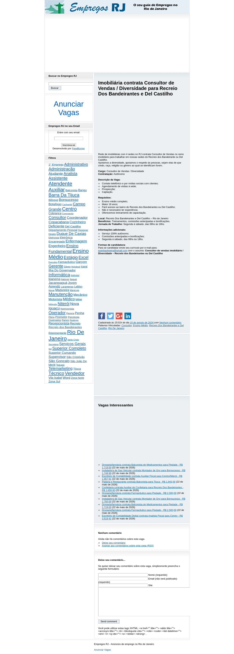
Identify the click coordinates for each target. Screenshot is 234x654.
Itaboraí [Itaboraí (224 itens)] (65, 279)
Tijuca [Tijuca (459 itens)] (77, 368)
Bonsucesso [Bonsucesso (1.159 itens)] (68, 200)
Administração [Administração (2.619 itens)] (62, 169)
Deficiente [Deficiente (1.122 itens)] (56, 226)
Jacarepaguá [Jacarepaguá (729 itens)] (58, 283)
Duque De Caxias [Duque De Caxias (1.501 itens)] (71, 234)
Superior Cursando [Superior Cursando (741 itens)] (62, 353)
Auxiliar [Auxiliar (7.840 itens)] (57, 189)
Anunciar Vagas (69, 108)
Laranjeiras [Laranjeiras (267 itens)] (67, 286)
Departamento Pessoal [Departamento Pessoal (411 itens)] (63, 230)
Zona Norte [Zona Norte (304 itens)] (77, 377)
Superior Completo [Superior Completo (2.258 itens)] (69, 348)
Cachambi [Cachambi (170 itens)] (67, 204)
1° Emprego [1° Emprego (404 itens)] (56, 164)
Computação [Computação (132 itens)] (67, 213)
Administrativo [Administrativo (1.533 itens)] (76, 164)
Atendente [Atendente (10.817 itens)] (60, 184)
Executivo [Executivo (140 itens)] (53, 262)
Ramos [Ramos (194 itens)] (65, 320)
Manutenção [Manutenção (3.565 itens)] (61, 294)
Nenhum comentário (170, 322)
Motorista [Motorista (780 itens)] (55, 299)
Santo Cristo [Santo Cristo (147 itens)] (73, 340)
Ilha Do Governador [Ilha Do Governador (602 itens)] (62, 270)
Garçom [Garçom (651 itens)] (81, 262)
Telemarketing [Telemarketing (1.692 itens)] (61, 368)
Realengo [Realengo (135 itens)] (74, 320)
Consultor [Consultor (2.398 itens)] (57, 217)
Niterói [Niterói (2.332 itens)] (63, 303)
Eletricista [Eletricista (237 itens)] (54, 237)
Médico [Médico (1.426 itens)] (69, 299)
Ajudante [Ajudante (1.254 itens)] (56, 174)
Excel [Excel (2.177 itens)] (83, 257)
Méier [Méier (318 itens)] (78, 299)
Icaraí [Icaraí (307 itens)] (84, 266)
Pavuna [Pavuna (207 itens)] (70, 313)
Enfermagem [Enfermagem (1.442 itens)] (76, 241)
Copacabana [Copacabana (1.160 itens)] (59, 222)
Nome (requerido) (132, 574)
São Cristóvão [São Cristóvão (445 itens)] (76, 357)
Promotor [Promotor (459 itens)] (61, 316)
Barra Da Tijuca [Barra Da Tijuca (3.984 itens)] (64, 195)
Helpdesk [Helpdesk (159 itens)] (75, 267)
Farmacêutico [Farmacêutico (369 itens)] (66, 261)
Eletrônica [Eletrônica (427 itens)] (66, 237)
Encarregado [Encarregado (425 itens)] (57, 241)
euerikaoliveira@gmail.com (112, 250)
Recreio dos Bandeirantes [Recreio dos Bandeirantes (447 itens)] (65, 327)
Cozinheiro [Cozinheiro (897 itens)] (78, 222)
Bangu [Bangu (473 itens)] (82, 190)
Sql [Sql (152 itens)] (50, 349)
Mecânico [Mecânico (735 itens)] (80, 295)
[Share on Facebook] (101, 315)
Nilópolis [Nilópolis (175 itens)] (53, 304)
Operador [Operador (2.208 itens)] (57, 313)
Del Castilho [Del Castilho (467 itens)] (73, 226)
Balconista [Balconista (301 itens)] (71, 190)
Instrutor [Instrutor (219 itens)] (75, 275)
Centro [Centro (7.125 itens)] (69, 209)
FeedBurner (78, 148)
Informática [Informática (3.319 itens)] (59, 274)
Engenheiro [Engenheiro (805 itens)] (57, 246)
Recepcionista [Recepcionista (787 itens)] (59, 323)
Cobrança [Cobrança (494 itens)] (55, 213)
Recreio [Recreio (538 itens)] (75, 323)
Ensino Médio (140, 325)
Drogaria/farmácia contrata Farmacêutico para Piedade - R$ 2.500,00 (139, 493)
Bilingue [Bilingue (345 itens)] (53, 199)
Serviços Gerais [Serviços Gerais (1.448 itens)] (72, 344)
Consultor (126, 325)
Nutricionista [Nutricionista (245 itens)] (67, 308)
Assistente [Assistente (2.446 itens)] (58, 178)
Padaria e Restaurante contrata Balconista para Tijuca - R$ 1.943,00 (138, 481)
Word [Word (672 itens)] (66, 378)
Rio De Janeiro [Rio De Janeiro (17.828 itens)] (66, 335)
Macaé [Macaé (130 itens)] (52, 290)
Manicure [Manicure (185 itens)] (74, 290)
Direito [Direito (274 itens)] (52, 234)
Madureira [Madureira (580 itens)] (62, 290)
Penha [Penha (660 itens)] (79, 313)
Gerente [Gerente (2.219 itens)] (56, 266)
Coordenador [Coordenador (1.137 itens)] (77, 218)
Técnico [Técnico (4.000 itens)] (56, 373)
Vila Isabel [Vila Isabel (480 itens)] (55, 377)
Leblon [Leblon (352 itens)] (78, 286)
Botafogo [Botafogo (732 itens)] (55, 204)
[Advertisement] (117, 42)
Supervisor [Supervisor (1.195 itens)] (57, 357)
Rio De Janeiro (116, 328)
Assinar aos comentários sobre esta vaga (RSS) (128, 545)
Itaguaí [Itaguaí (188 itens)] (73, 279)
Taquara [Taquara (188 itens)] (60, 365)
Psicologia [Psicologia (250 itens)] (73, 317)
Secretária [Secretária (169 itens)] (54, 344)
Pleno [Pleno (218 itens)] (52, 317)
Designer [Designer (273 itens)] (83, 230)
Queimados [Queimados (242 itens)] (55, 320)
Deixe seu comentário (113, 542)
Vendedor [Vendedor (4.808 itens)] (75, 373)
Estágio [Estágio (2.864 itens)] (71, 257)
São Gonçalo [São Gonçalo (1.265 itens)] (59, 361)
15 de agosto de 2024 (142, 322)
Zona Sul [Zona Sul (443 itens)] (54, 381)
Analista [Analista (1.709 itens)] (70, 173)
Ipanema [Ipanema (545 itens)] (54, 279)
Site (125, 585)
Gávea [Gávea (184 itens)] (67, 266)
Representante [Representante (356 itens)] (58, 333)
